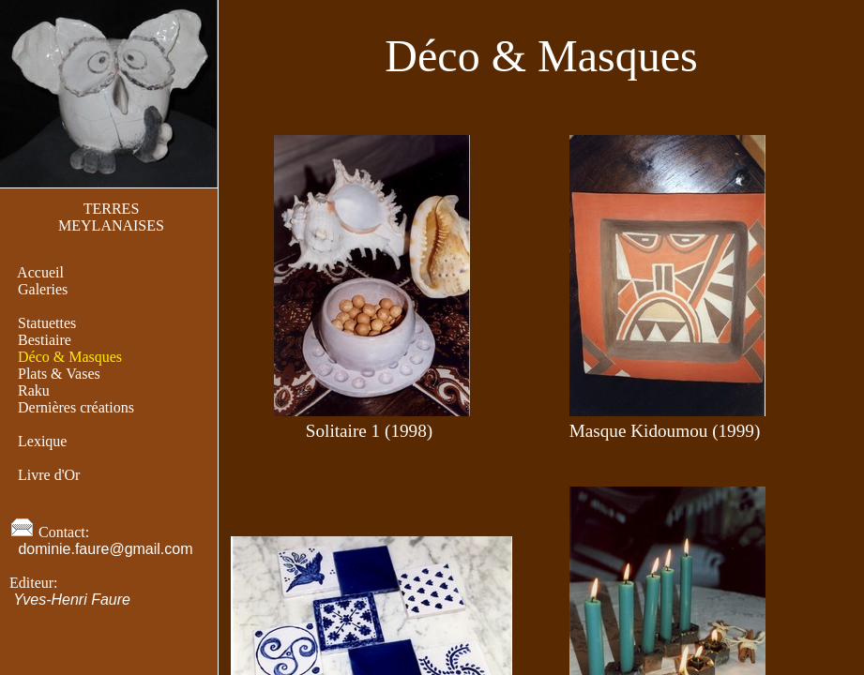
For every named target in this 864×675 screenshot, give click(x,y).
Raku (33, 390)
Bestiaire (44, 340)
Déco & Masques (70, 357)
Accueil (41, 272)
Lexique (42, 441)
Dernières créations (76, 407)
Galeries (42, 289)
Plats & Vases (59, 374)
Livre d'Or (48, 475)
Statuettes (47, 323)
